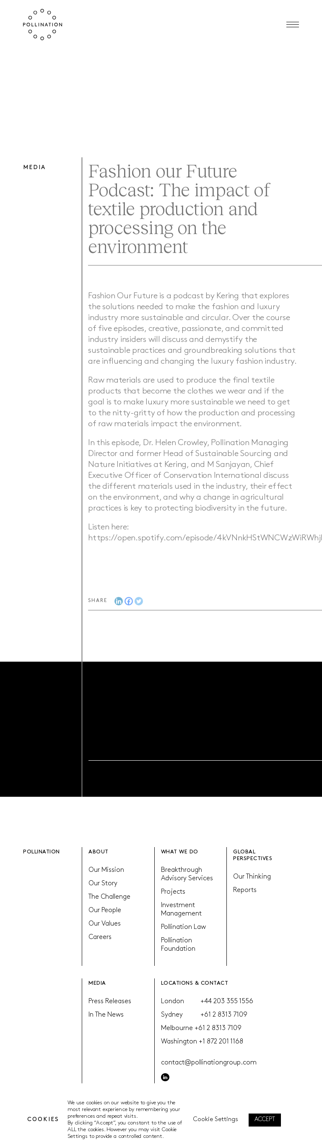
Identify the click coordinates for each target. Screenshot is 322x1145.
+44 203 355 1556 (226, 1001)
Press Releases (109, 1001)
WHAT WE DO (179, 852)
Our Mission (106, 870)
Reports (245, 890)
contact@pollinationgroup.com (209, 1062)
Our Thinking (252, 877)
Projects (173, 892)
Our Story (102, 883)
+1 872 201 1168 (221, 1041)
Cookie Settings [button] (215, 1119)
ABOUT (98, 852)
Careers (100, 937)
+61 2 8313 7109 (223, 1015)
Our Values (104, 924)
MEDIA (97, 983)
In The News (106, 1015)
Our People (104, 910)
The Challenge (109, 897)
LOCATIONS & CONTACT (195, 983)
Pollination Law (183, 927)
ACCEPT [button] (264, 1119)
